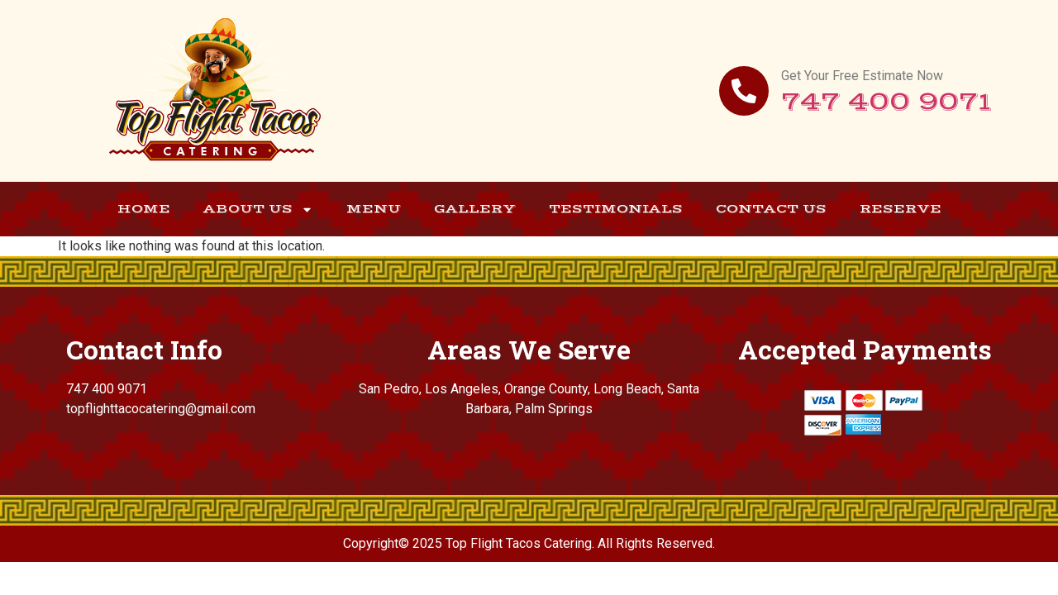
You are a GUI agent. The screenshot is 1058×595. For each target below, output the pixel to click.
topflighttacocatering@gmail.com (160, 408)
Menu (373, 209)
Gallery (475, 209)
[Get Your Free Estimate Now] (744, 91)
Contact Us (771, 209)
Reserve (900, 209)
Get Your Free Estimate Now (862, 75)
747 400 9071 (886, 102)
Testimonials (616, 209)
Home (143, 209)
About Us (258, 209)
